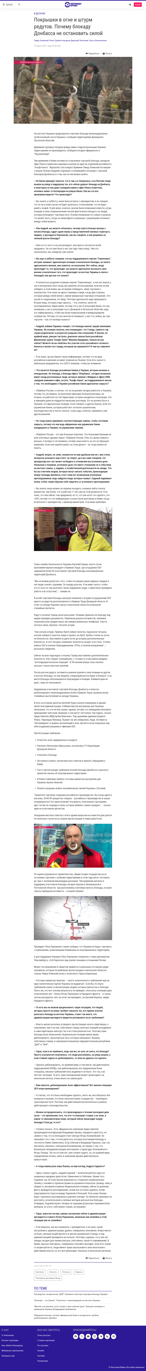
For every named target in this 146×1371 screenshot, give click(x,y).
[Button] (92, 53)
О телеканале (8, 1335)
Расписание (42, 1360)
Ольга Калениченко (98, 40)
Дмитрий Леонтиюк (79, 40)
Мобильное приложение (12, 1350)
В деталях (39, 13)
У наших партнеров (46, 1340)
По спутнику (42, 1345)
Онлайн (40, 1350)
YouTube (41, 1355)
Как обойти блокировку (12, 1345)
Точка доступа (43, 1335)
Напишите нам (8, 1355)
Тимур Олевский (41, 40)
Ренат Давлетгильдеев (59, 40)
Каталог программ (10, 1340)
